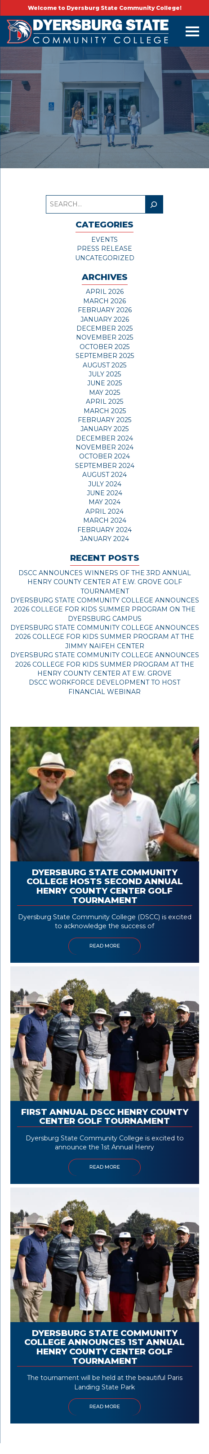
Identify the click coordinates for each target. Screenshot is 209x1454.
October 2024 (104, 456)
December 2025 (104, 328)
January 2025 (104, 429)
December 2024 (104, 438)
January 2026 (104, 319)
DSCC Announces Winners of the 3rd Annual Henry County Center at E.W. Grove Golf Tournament (104, 582)
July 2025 (105, 374)
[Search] (154, 204)
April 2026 (105, 292)
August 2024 (104, 475)
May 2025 (104, 393)
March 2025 (105, 411)
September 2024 (104, 466)
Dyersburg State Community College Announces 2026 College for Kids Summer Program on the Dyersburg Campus (104, 609)
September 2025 (105, 356)
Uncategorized (104, 258)
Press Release (104, 249)
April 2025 (104, 401)
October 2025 (104, 347)
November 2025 (104, 337)
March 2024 (104, 520)
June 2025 (104, 383)
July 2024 (104, 484)
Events (104, 240)
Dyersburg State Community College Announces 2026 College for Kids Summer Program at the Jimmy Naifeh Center (104, 637)
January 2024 (104, 539)
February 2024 (104, 530)
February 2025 (104, 420)
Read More (104, 946)
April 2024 (104, 511)
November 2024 (104, 447)
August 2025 (104, 365)
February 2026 (105, 310)
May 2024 (104, 502)
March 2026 (104, 301)
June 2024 (104, 493)
